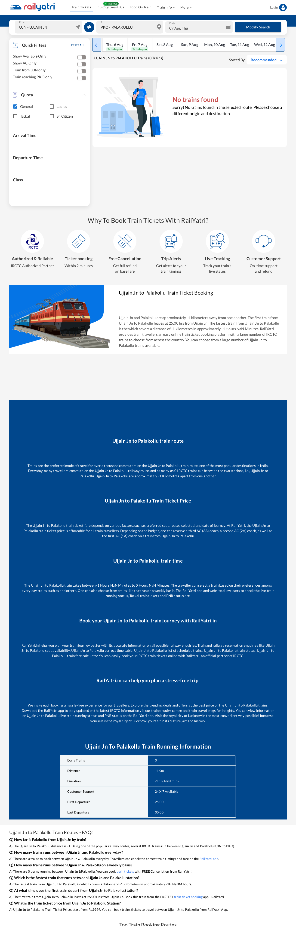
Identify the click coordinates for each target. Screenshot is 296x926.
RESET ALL (77, 45)
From (22, 22)
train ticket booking (188, 897)
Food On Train (140, 7)
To (102, 22)
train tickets (125, 871)
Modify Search (258, 27)
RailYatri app (209, 859)
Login (278, 7)
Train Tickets (81, 7)
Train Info (166, 7)
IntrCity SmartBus (110, 7)
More (186, 7)
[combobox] (49, 27)
